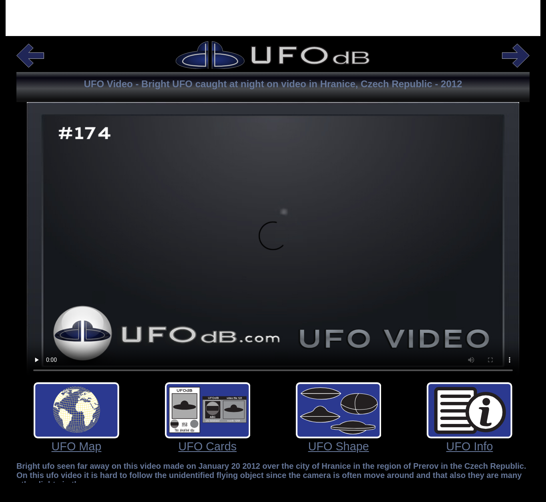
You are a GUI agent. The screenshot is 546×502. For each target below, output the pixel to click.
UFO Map (77, 446)
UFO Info (469, 446)
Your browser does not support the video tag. (273, 240)
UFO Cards (208, 446)
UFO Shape (338, 446)
